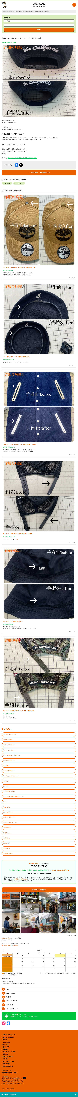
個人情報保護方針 (8, 1066)
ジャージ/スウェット (10, 750)
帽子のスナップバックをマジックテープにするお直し (22, 158)
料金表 (5, 1039)
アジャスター (7, 183)
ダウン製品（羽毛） (9, 791)
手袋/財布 (7, 838)
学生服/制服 (7, 827)
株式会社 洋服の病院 (39, 4)
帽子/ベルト (7, 833)
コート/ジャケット (9, 745)
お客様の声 (11, 11)
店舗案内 (5, 1049)
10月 (21, 11)
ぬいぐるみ (7, 807)
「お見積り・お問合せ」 (20, 879)
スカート (6, 765)
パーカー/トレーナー (10, 817)
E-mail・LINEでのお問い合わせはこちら (13, 1083)
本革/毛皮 (7, 843)
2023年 (17, 11)
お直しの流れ (6, 1042)
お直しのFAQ (6, 1047)
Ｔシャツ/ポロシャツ (10, 734)
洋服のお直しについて (9, 1035)
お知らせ (8, 989)
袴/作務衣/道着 (8, 853)
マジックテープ (19, 183)
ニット (6, 802)
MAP (25, 1078)
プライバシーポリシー (12, 1008)
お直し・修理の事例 (8, 1037)
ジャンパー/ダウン (9, 760)
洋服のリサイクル (11, 993)
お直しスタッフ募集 (11, 1001)
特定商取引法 (9, 1004)
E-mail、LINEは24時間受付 (11, 945)
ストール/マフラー (9, 770)
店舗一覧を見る (72, 935)
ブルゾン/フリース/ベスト (11, 822)
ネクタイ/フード (8, 812)
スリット (6, 781)
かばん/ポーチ (8, 739)
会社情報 (8, 997)
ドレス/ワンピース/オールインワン (13, 796)
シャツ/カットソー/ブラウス (12, 755)
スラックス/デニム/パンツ (11, 776)
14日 (24, 11)
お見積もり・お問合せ (9, 1051)
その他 (6, 786)
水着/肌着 (7, 848)
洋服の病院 (5, 11)
